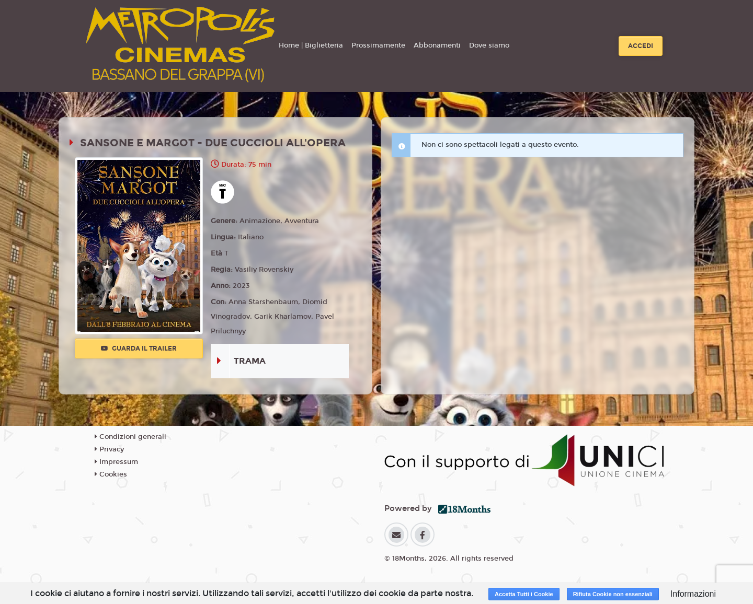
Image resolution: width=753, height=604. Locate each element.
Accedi (640, 46)
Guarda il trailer (139, 348)
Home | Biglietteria (311, 45)
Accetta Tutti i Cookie (524, 594)
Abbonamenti (437, 45)
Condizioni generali (130, 437)
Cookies (111, 474)
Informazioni (693, 593)
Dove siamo (489, 45)
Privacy (109, 449)
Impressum (116, 462)
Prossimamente (378, 45)
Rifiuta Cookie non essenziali (613, 594)
